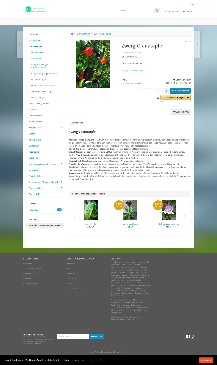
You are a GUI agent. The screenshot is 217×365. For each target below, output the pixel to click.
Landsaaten (34, 170)
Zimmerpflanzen (117, 283)
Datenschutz (71, 273)
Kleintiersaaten (35, 121)
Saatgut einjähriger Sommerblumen (47, 65)
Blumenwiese (37, 52)
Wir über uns (27, 263)
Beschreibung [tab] (77, 122)
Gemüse (141, 278)
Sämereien (146, 275)
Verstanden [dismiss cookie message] (206, 360)
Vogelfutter (34, 157)
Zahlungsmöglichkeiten (32, 268)
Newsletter (27, 278)
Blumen (114, 280)
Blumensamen (137, 70)
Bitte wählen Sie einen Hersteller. (45, 225)
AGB (68, 268)
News (191, 4)
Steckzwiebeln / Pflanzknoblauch (46, 181)
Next (184, 216)
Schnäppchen (35, 40)
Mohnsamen (36, 58)
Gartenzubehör (46, 187)
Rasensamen (34, 151)
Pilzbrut (32, 109)
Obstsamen (34, 145)
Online (143, 272)
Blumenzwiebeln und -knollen (46, 163)
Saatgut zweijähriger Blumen (47, 73)
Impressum (71, 263)
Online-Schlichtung (74, 288)
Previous (74, 216)
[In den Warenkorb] (180, 91)
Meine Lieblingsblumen (39, 103)
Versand (138, 83)
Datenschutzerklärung (29, 339)
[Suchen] (136, 10)
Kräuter (123, 280)
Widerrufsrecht (72, 278)
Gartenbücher (35, 194)
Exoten (32, 133)
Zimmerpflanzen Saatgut (42, 91)
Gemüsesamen (46, 115)
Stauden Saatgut (38, 79)
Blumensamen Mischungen (47, 85)
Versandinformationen (31, 273)
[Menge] (151, 91)
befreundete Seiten (30, 283)
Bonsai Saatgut (37, 97)
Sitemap (70, 283)
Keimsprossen (35, 139)
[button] (175, 98)
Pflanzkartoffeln (36, 176)
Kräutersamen (46, 127)
